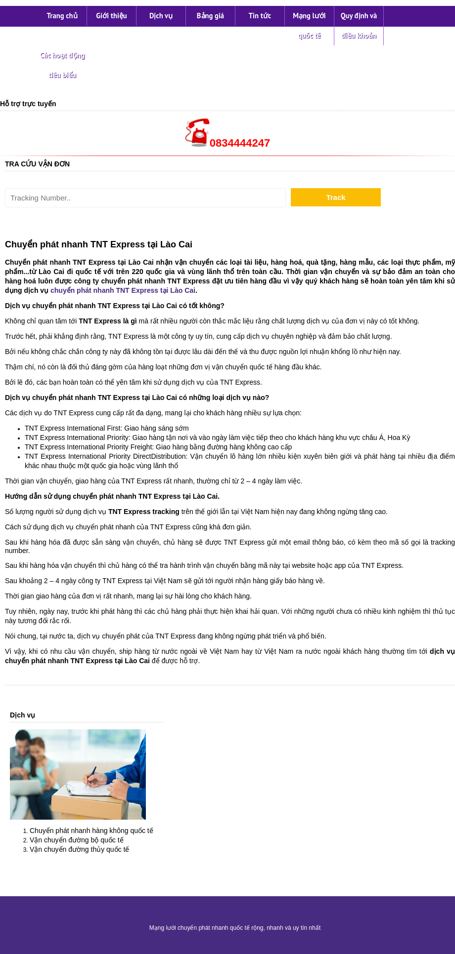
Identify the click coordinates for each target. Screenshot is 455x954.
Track (335, 197)
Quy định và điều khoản (359, 25)
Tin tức (260, 15)
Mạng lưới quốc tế (309, 25)
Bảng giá (210, 15)
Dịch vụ (161, 15)
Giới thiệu (111, 15)
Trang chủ (61, 15)
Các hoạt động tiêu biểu (62, 65)
